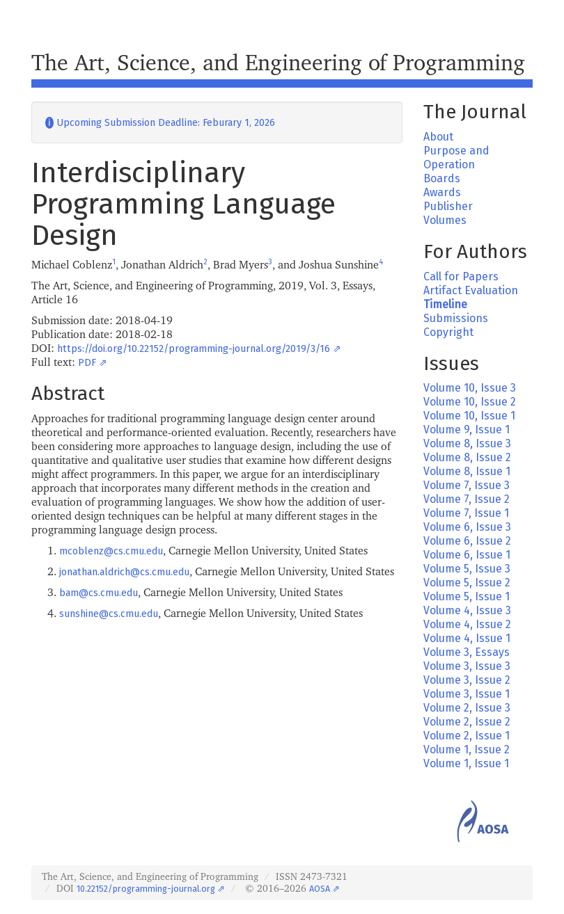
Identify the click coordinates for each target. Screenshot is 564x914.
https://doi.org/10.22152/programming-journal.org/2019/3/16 (193, 349)
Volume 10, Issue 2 (469, 401)
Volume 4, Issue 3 (467, 610)
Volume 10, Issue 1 (469, 415)
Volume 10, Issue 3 (469, 387)
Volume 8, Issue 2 (467, 457)
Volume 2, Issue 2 (466, 721)
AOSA (319, 888)
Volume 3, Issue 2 (466, 680)
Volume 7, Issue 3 (466, 485)
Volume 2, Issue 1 (466, 735)
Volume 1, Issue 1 (466, 763)
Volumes (445, 220)
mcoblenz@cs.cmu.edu (111, 551)
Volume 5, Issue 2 (466, 582)
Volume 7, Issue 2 (466, 499)
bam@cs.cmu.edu (98, 593)
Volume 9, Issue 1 (466, 429)
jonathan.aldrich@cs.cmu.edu (124, 572)
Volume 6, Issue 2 (467, 540)
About (438, 136)
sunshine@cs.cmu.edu (108, 614)
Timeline (445, 304)
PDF (87, 363)
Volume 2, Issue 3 (466, 707)
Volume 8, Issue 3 (467, 443)
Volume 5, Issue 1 (466, 596)
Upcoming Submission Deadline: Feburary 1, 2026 (160, 123)
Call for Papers (461, 276)
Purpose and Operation (456, 157)
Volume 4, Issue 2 (467, 624)
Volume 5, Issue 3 (466, 568)
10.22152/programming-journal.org (146, 888)
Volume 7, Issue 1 (466, 513)
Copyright (448, 332)
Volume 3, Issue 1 (466, 693)
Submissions (455, 318)
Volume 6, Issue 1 (466, 554)
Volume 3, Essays (466, 652)
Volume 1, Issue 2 (466, 749)
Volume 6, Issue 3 (467, 527)
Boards (441, 178)
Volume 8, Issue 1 (466, 471)
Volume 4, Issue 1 (466, 638)
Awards (442, 192)
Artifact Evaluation (470, 290)
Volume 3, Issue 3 (466, 666)
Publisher (448, 206)
